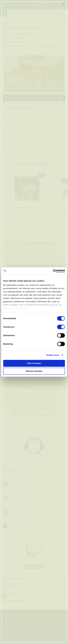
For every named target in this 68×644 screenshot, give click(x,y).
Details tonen (52, 355)
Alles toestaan (34, 363)
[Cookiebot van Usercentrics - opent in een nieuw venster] (53, 271)
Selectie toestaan (34, 371)
